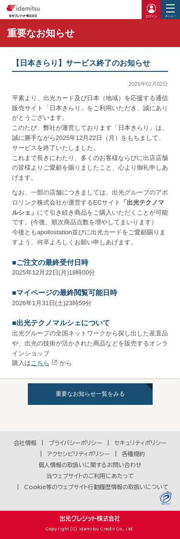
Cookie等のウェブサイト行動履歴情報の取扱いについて (96, 487)
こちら (40, 363)
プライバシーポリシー (75, 443)
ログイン (151, 9)
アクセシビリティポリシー (78, 454)
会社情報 (24, 443)
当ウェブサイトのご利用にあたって (90, 476)
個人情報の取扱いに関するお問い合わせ (90, 465)
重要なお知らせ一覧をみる (90, 393)
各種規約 (133, 454)
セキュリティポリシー (140, 443)
